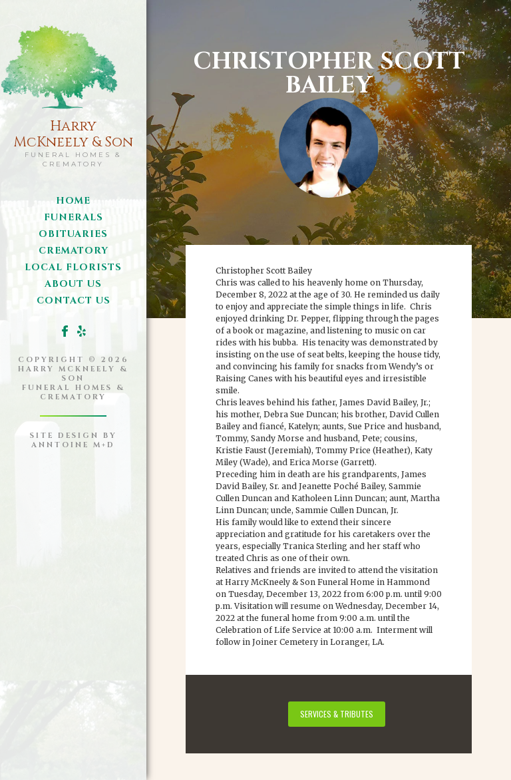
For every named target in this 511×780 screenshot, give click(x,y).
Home (73, 200)
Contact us (73, 300)
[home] (73, 93)
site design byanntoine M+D (73, 440)
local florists (73, 267)
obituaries (73, 234)
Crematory (73, 250)
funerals (73, 217)
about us (73, 284)
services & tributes (336, 713)
